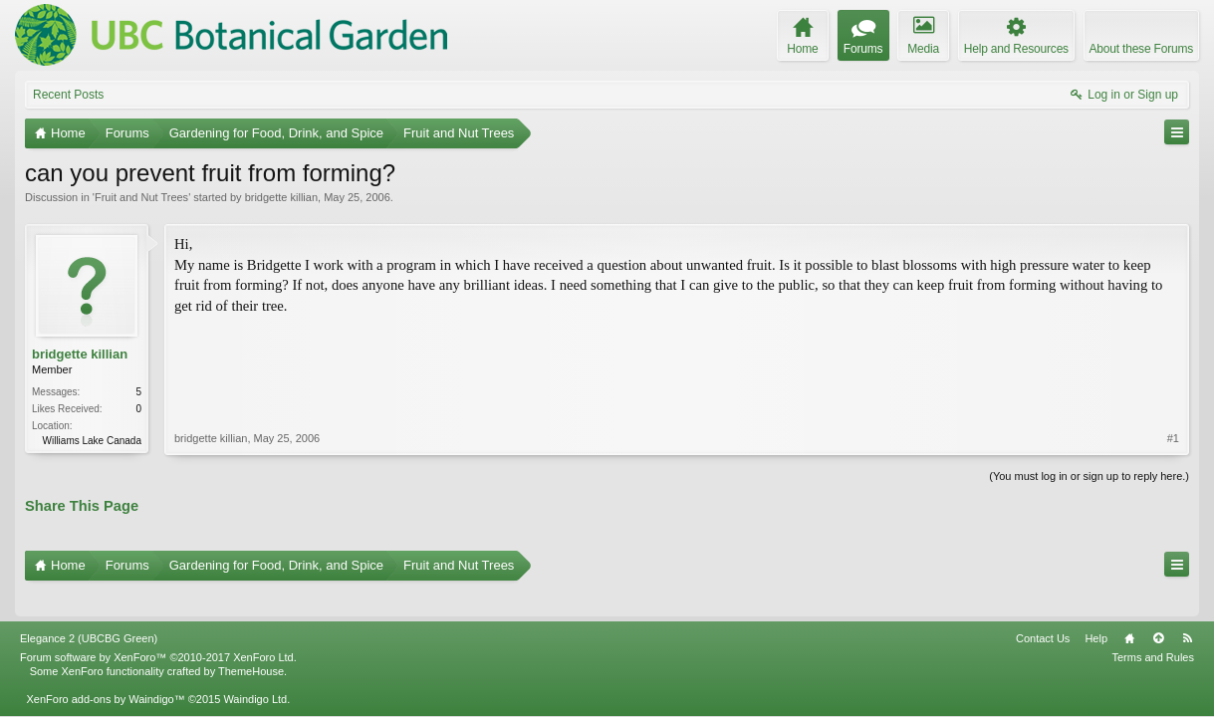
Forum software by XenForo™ (158, 629)
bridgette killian (281, 197)
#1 (1173, 352)
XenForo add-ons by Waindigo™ (105, 671)
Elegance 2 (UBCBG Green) (88, 610)
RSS (1187, 610)
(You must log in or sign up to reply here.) (1089, 474)
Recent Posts (68, 95)
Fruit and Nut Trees (141, 197)
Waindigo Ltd (255, 671)
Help (1096, 610)
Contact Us (1043, 610)
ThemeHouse (251, 643)
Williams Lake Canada (92, 440)
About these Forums (1141, 49)
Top (1158, 610)
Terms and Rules (1152, 629)
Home (1129, 610)
